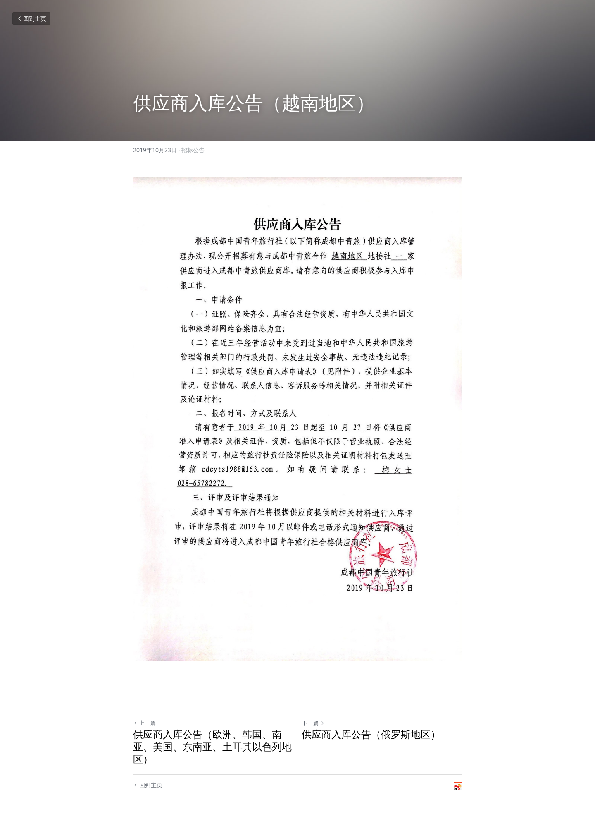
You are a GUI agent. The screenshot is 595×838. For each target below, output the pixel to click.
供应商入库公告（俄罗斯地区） (371, 734)
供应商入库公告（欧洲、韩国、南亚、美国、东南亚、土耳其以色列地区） (212, 746)
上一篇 (144, 723)
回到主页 (31, 18)
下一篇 (313, 723)
